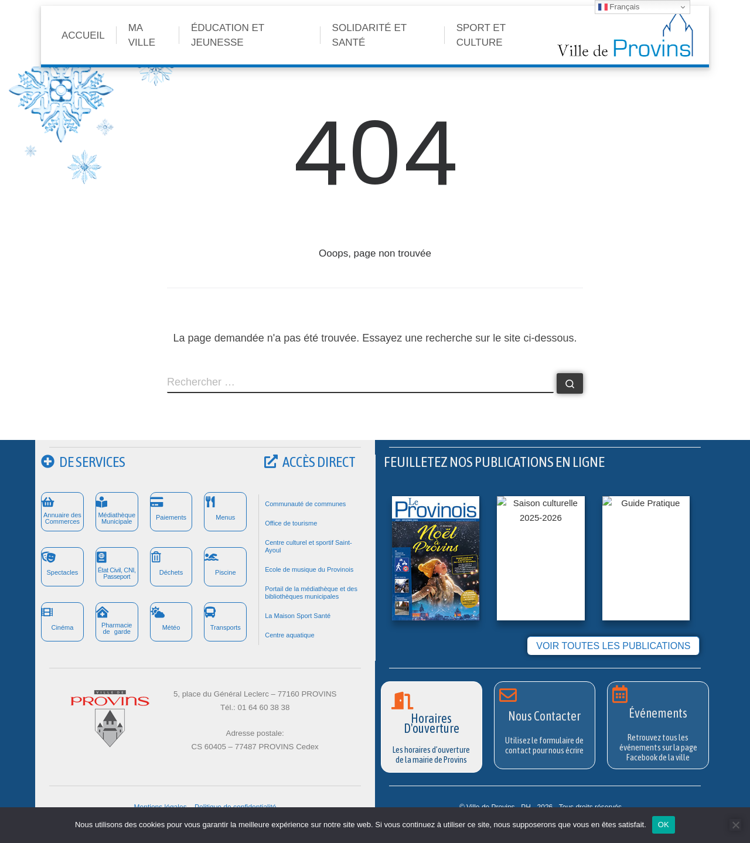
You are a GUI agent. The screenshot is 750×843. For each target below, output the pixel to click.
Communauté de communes (305, 503)
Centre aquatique (289, 635)
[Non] (735, 825)
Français (619, 7)
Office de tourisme (291, 523)
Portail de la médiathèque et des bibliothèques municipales (311, 592)
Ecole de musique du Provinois (309, 569)
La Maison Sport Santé (297, 615)
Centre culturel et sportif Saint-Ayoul (308, 546)
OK (663, 824)
